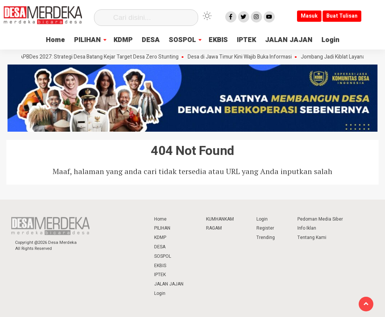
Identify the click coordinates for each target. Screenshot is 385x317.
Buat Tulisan (342, 16)
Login (330, 40)
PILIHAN (87, 40)
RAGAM (214, 228)
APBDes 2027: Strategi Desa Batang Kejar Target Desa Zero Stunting (101, 57)
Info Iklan (306, 228)
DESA (151, 40)
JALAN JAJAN (288, 40)
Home (55, 40)
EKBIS (218, 40)
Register (265, 228)
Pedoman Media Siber (320, 219)
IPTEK (246, 40)
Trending (265, 237)
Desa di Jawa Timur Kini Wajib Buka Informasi (242, 57)
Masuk (309, 16)
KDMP (123, 40)
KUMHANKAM (220, 219)
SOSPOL (182, 40)
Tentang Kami (311, 237)
